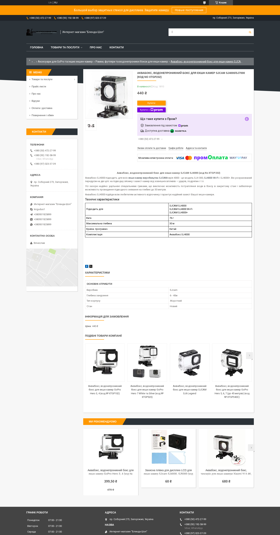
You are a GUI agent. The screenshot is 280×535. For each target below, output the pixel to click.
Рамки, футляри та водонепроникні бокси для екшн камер (132, 61)
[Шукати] (250, 32)
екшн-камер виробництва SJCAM (147, 177)
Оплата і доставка (42, 108)
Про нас (96, 47)
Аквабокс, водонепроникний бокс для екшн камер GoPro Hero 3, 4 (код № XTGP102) (105, 390)
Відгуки (36, 100)
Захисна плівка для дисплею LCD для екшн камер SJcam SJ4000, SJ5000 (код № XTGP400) (168, 472)
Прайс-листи (39, 86)
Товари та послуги (65, 47)
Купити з (151, 110)
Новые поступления (189, 10)
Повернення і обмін (43, 115)
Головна (36, 47)
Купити (151, 103)
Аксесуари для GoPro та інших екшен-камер (65, 61)
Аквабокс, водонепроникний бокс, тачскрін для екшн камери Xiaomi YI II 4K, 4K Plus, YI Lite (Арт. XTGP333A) (226, 472)
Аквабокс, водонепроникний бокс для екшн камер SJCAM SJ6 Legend (189, 390)
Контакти (117, 47)
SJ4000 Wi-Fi (211, 177)
